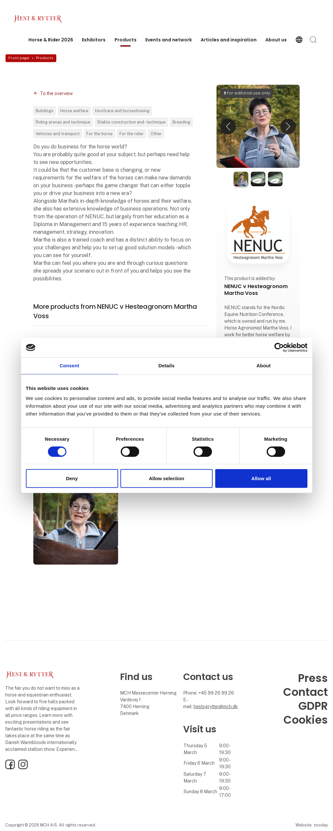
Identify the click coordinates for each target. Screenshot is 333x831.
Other (156, 133)
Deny (72, 478)
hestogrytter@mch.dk (216, 706)
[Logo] (39, 19)
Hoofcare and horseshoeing (122, 110)
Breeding (181, 122)
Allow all (261, 478)
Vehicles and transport (58, 133)
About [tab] (264, 365)
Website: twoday (311, 825)
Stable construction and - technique (131, 122)
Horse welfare (74, 110)
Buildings (44, 110)
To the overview (56, 93)
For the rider (131, 133)
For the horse (99, 133)
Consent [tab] (69, 365)
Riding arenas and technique (63, 122)
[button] (228, 126)
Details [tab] (167, 365)
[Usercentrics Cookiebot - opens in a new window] (279, 347)
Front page (18, 58)
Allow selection (166, 478)
